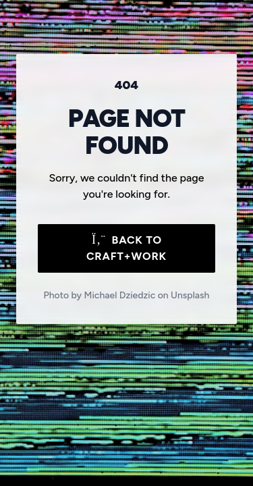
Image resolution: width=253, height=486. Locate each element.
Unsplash (190, 295)
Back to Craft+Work (126, 248)
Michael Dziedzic (120, 295)
